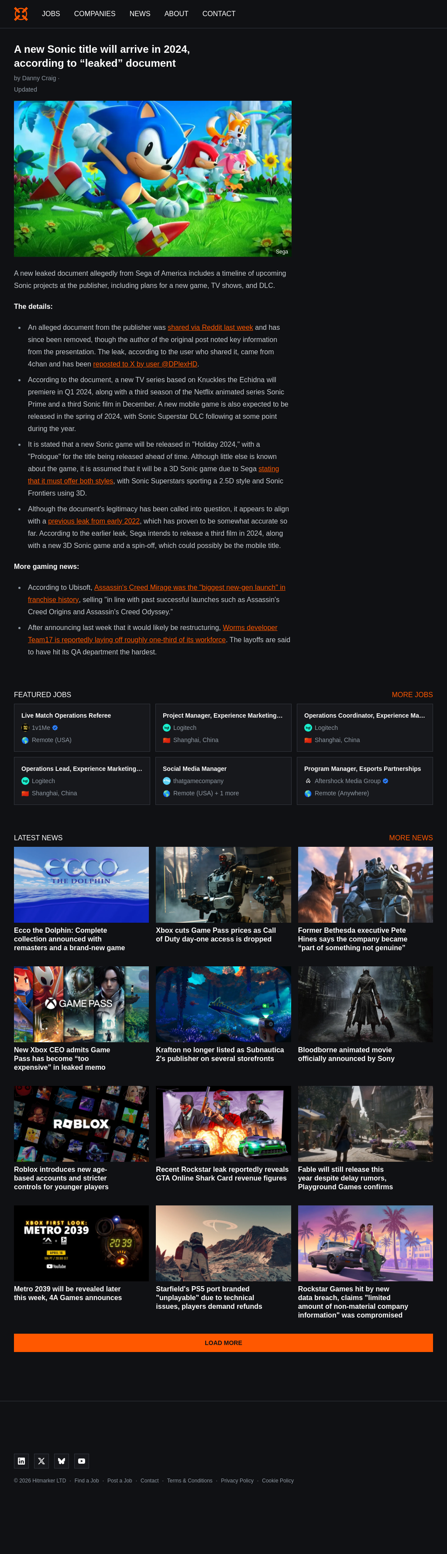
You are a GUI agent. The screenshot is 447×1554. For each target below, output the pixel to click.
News (140, 13)
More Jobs (412, 694)
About (177, 13)
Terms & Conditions (190, 1481)
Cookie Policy (278, 1481)
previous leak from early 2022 (94, 521)
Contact (219, 13)
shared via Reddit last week (210, 327)
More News (411, 838)
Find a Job (87, 1481)
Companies (95, 13)
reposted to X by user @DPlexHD (145, 364)
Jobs (51, 13)
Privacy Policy (237, 1481)
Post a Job (119, 1481)
